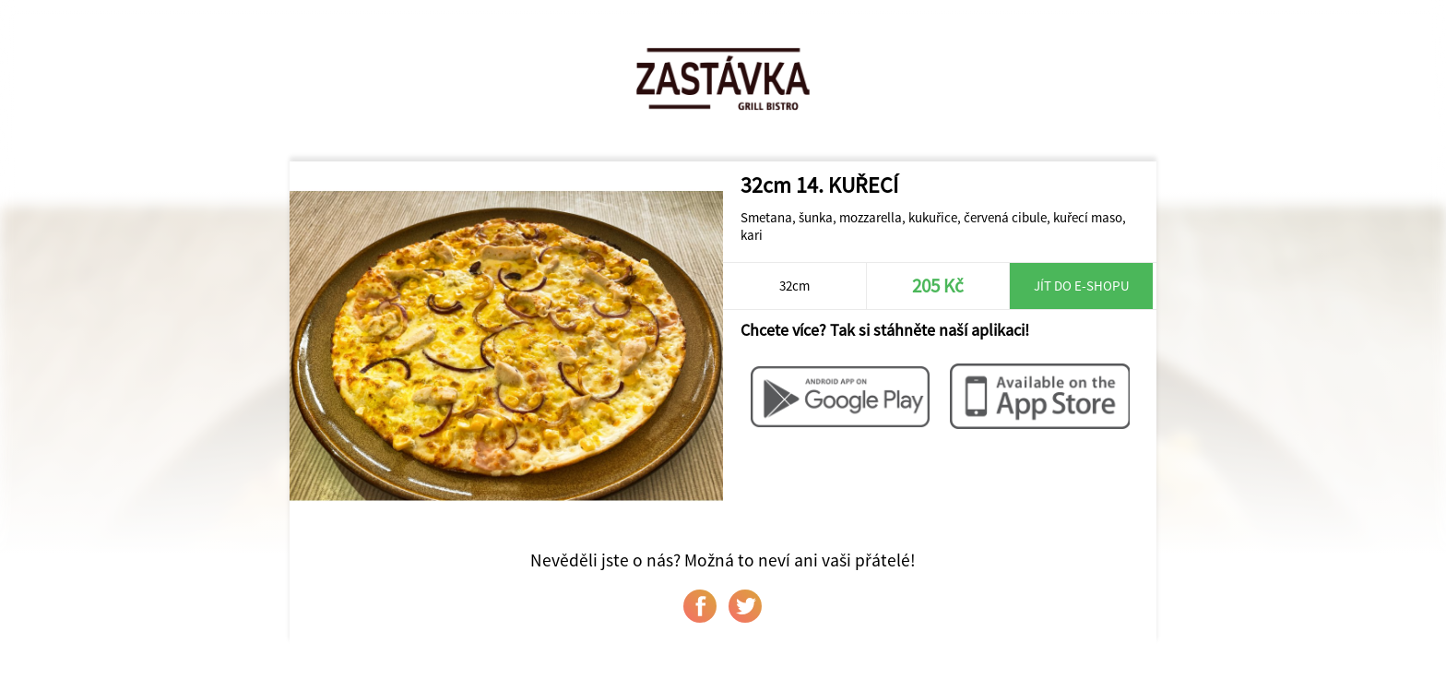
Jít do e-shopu (1082, 285)
